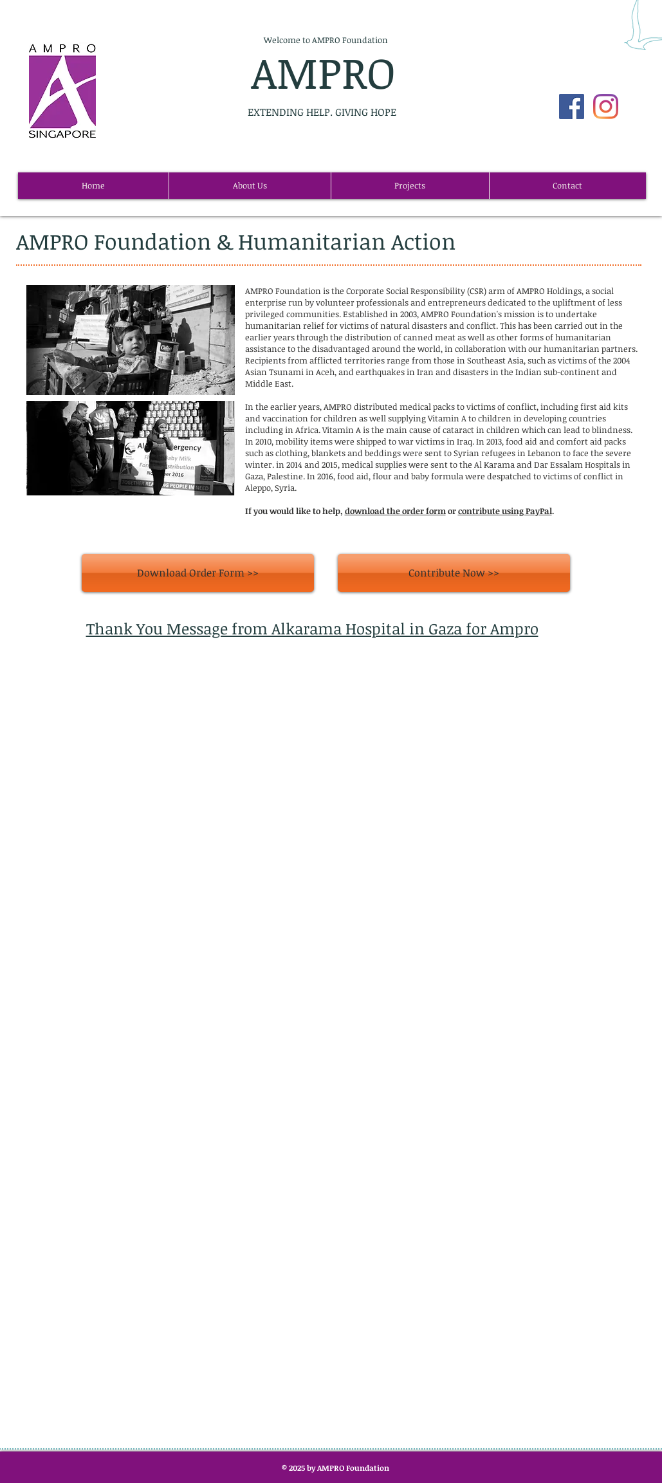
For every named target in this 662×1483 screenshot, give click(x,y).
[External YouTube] (324, 805)
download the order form (395, 511)
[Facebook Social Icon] (571, 106)
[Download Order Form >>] (198, 573)
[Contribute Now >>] (454, 573)
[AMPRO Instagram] (605, 106)
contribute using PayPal (505, 511)
